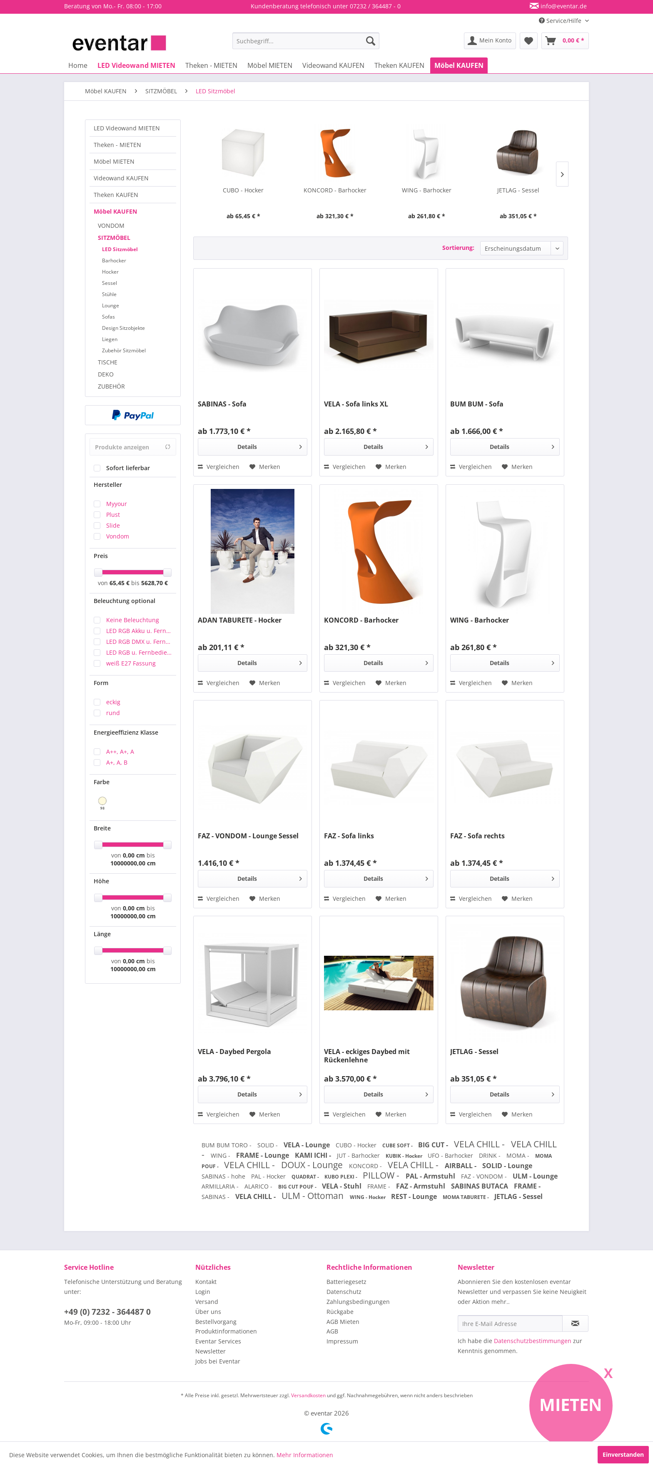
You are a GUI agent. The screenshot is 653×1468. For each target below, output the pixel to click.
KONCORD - (366, 1166)
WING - (221, 1155)
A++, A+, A (120, 751)
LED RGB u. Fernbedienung (139, 652)
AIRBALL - (461, 1165)
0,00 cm (134, 855)
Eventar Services (218, 1341)
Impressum (342, 1341)
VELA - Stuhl (342, 1186)
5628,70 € (154, 583)
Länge (102, 934)
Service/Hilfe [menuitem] (561, 21)
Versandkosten (308, 1395)
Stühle (109, 294)
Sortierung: (458, 248)
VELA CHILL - (480, 1144)
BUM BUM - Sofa (476, 404)
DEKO (106, 374)
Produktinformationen (226, 1331)
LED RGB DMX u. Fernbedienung (139, 642)
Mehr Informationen (305, 1455)
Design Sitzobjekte (123, 327)
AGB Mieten (342, 1322)
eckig (113, 702)
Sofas (108, 316)
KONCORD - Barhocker (335, 190)
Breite (102, 828)
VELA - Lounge (307, 1144)
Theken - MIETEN (117, 145)
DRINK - (490, 1155)
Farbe (102, 782)
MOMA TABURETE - (466, 1197)
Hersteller (108, 485)
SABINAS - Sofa (222, 404)
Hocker (110, 271)
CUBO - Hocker (243, 190)
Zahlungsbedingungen (358, 1302)
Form (101, 683)
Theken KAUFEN (116, 195)
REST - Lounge (415, 1196)
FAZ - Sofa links (349, 836)
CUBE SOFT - (398, 1145)
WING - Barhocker (426, 190)
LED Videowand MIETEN (127, 128)
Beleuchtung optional (124, 601)
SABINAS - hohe (224, 1176)
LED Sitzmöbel (120, 249)
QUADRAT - (306, 1176)
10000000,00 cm (133, 863)
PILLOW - (382, 1175)
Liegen (109, 339)
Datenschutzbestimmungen (532, 1341)
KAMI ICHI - (314, 1155)
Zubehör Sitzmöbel (124, 350)
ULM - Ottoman (314, 1195)
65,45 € (120, 583)
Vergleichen (218, 467)
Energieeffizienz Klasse (126, 732)
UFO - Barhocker (451, 1155)
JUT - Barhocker (359, 1155)
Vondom (117, 536)
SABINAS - (216, 1197)
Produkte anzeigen (133, 447)
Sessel (109, 283)
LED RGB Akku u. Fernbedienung (139, 631)
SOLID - (268, 1145)
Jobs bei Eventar (217, 1361)
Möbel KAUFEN (115, 211)
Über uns (208, 1312)
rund (113, 713)
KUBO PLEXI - (341, 1176)
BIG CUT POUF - (298, 1186)
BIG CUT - (434, 1144)
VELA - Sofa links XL (356, 404)
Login (202, 1292)
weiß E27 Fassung (131, 663)
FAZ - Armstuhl (421, 1186)
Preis (101, 556)
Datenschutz (343, 1292)
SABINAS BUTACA (480, 1186)
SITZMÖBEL (114, 238)
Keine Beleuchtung (132, 620)
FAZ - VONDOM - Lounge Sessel (248, 836)
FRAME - (379, 1186)
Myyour (116, 504)
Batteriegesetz (346, 1282)
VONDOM (111, 225)
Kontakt (206, 1282)
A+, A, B (116, 762)
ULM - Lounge (535, 1176)
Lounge (110, 305)
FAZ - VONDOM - (484, 1176)
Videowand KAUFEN (121, 178)
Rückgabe (340, 1312)
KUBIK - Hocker (405, 1155)
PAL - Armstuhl (431, 1176)
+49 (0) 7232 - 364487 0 (107, 1311)
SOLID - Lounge (507, 1165)
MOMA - (518, 1155)
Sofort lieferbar (128, 468)
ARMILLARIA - (221, 1186)
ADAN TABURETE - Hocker (240, 620)
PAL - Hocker (269, 1176)
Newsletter (210, 1351)
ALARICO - (259, 1186)
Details (269, 445)
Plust (113, 514)
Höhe (101, 881)
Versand (206, 1302)
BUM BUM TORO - (227, 1145)
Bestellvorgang (216, 1322)
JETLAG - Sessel (518, 190)
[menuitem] (305, 40)
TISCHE (107, 362)
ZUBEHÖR (111, 386)
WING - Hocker (368, 1197)
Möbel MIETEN (114, 161)
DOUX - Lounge (313, 1165)
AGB (332, 1331)
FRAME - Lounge (263, 1155)
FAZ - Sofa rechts (477, 836)
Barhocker (114, 260)
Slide (113, 525)
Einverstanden (623, 1454)
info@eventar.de (563, 6)
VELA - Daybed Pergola (234, 1051)
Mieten (570, 1404)
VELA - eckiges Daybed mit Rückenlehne (367, 1055)
